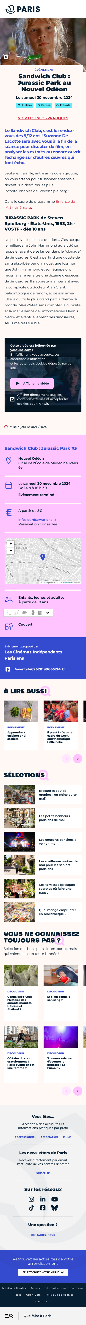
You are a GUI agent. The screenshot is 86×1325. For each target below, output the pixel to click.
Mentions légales (14, 1288)
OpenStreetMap (65, 582)
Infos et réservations (35, 520)
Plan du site (43, 1301)
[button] (42, 557)
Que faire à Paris (37, 1316)
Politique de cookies (59, 1294)
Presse (17, 1294)
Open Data (33, 1294)
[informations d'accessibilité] (28, 613)
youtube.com (20, 350)
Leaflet (44, 582)
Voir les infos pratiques (43, 118)
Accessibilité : (57, 1288)
